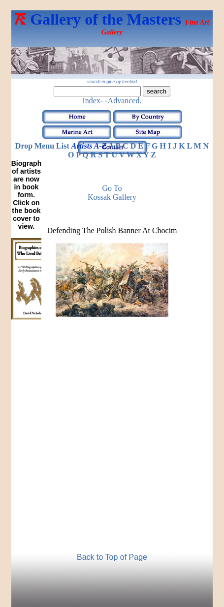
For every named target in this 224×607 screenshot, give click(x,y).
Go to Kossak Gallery (112, 192)
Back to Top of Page (112, 557)
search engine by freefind (112, 81)
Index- (93, 100)
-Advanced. (123, 100)
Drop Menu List (42, 146)
